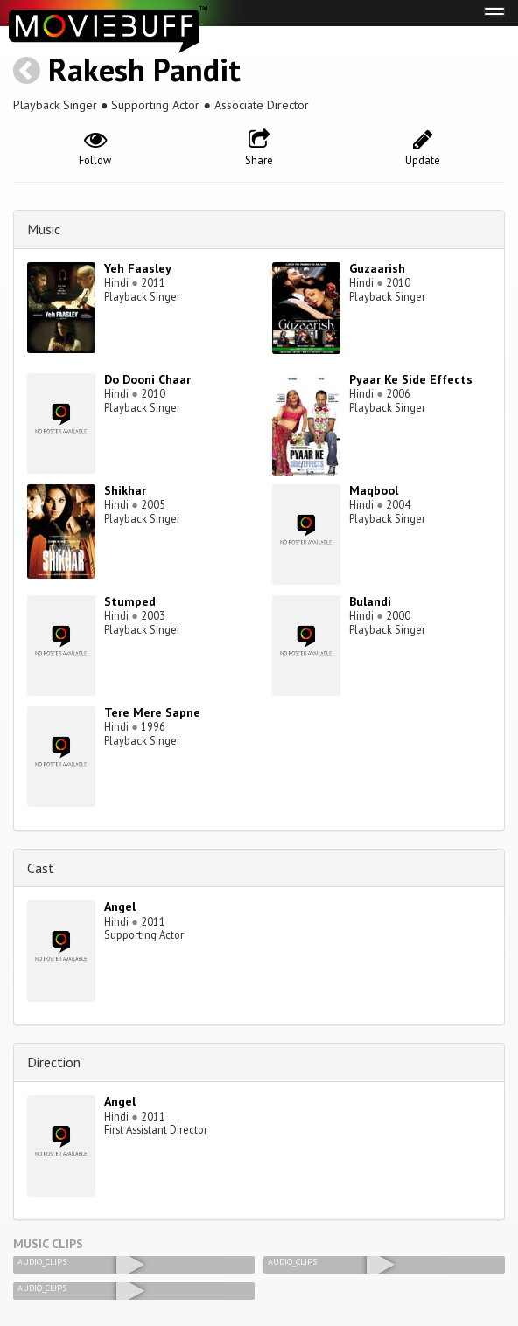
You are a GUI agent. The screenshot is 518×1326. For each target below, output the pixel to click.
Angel (120, 906)
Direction (53, 1062)
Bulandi (370, 601)
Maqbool (373, 490)
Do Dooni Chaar (147, 379)
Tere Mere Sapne (152, 712)
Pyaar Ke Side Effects (410, 379)
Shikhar (125, 490)
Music (43, 229)
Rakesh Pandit (144, 69)
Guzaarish (377, 268)
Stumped (130, 601)
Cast (40, 868)
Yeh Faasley (138, 268)
